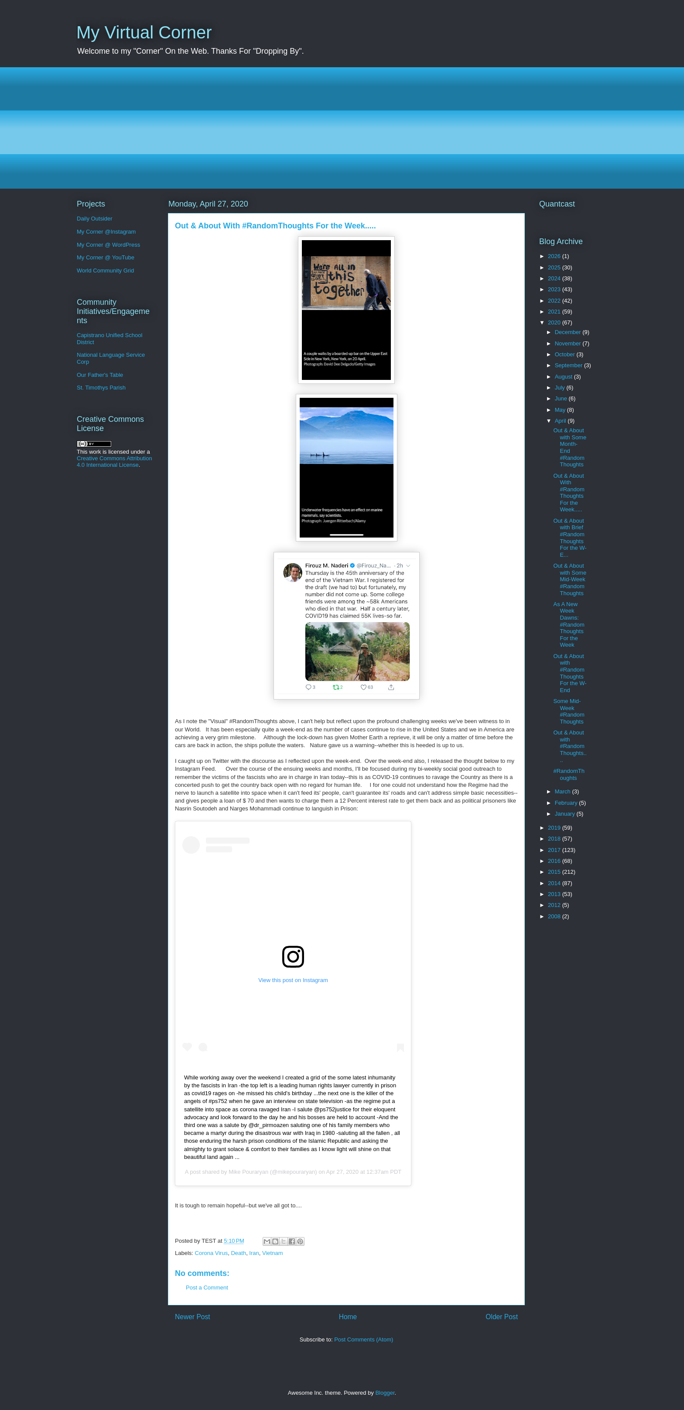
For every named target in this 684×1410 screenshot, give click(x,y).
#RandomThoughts (569, 774)
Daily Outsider (95, 218)
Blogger (384, 1392)
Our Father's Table (100, 375)
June (562, 398)
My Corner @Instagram (106, 231)
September (569, 365)
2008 (555, 916)
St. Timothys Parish (101, 387)
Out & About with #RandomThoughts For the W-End (569, 673)
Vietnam (272, 1253)
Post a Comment (207, 1287)
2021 (555, 311)
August (564, 376)
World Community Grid (105, 270)
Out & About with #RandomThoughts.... (569, 746)
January (566, 813)
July (561, 387)
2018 (555, 838)
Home (348, 1316)
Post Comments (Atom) (363, 1339)
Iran (254, 1253)
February (567, 803)
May (561, 410)
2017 (555, 850)
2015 (555, 872)
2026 (555, 256)
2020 (555, 322)
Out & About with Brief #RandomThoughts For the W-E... (569, 537)
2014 (555, 883)
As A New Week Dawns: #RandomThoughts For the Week (568, 624)
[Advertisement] (338, 128)
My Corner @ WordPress (108, 244)
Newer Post (192, 1316)
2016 (555, 861)
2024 (555, 278)
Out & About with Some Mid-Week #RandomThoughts (569, 579)
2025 (555, 267)
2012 (555, 905)
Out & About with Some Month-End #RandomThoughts (569, 447)
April (561, 420)
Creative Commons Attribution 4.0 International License (114, 461)
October (566, 354)
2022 (555, 300)
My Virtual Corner (144, 32)
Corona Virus (211, 1253)
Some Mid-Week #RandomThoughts (568, 711)
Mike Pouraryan (248, 1172)
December (569, 332)
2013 (555, 894)
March (563, 791)
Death (238, 1253)
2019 (555, 827)
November (569, 343)
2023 (555, 289)
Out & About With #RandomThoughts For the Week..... (568, 492)
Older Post (502, 1316)
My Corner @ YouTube (105, 257)
